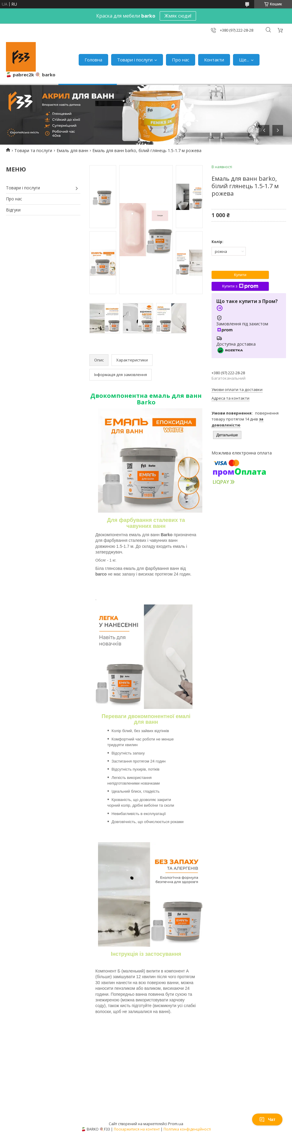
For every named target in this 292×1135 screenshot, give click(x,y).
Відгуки (13, 210)
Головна (93, 60)
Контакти (214, 60)
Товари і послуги (135, 60)
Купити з (240, 286)
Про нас (180, 60)
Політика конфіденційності (187, 1129)
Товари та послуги (33, 150)
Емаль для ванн (72, 150)
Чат (267, 1119)
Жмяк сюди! (177, 16)
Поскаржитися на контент (137, 1129)
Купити (240, 275)
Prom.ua (175, 1123)
